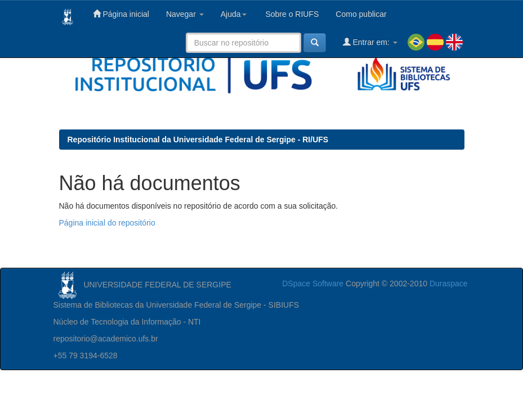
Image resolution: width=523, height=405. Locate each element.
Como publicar (361, 14)
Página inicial (121, 14)
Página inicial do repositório (107, 222)
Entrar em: (370, 42)
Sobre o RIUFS (291, 14)
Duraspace (449, 283)
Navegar (185, 14)
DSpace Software (312, 283)
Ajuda (234, 14)
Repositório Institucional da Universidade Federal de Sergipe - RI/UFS (198, 139)
